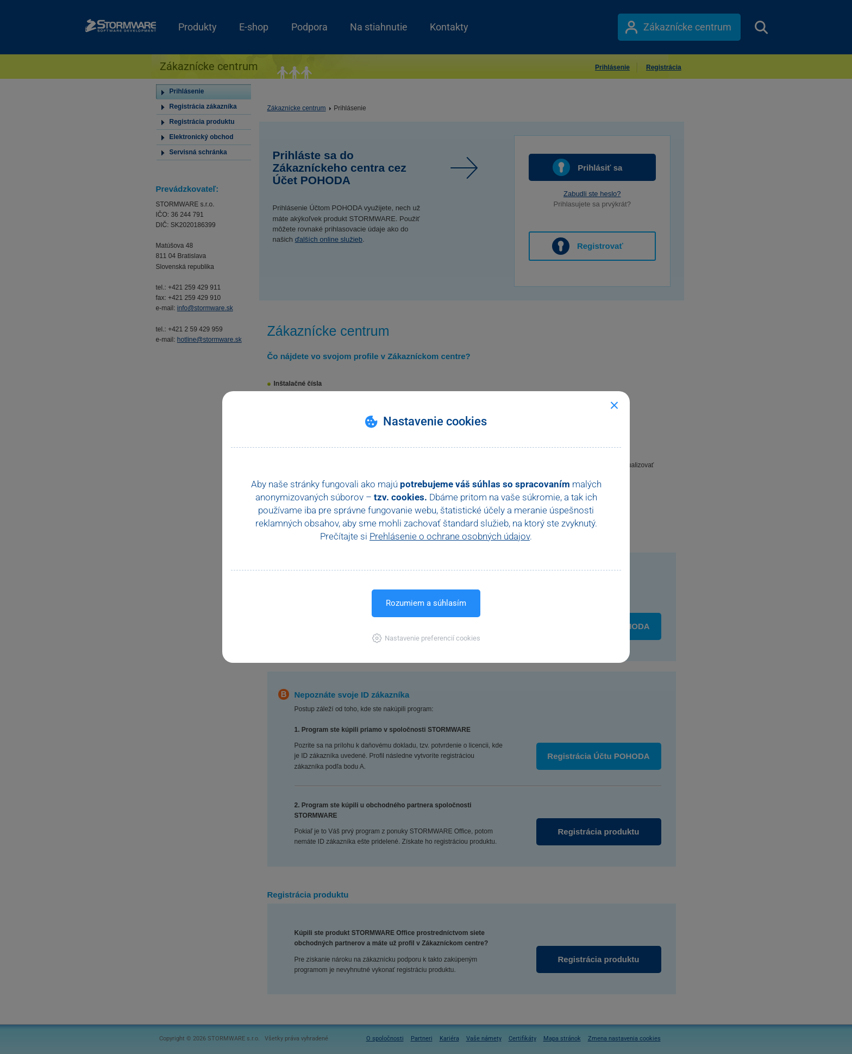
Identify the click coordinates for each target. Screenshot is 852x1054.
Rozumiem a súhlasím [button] (426, 603)
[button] (426, 638)
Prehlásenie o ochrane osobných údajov (449, 536)
